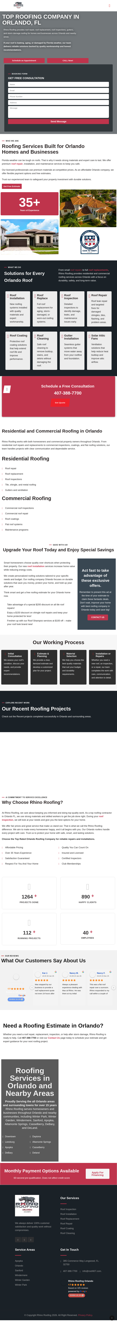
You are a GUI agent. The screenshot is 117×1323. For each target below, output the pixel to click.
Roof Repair (99, 298)
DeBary (9, 1155)
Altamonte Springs (41, 1144)
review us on (16, 1002)
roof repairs (76, 273)
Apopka (9, 1150)
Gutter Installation (71, 340)
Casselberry (38, 1150)
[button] (109, 6)
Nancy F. (101, 976)
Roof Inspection (71, 300)
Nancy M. (74, 976)
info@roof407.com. (92, 1274)
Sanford (19, 1273)
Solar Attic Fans (98, 340)
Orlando (19, 1268)
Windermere (21, 1278)
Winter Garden (22, 1283)
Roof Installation (17, 300)
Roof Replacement (69, 1221)
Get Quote (60, 405)
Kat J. (45, 976)
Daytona (36, 1139)
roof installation (36, 569)
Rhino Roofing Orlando (16, 986)
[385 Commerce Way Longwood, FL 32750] (87, 1094)
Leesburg (9, 1144)
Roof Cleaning (43, 340)
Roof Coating (18, 338)
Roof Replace (42, 300)
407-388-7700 (68, 395)
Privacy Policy (85, 1318)
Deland (36, 1155)
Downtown (10, 1139)
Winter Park (21, 1287)
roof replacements (98, 273)
